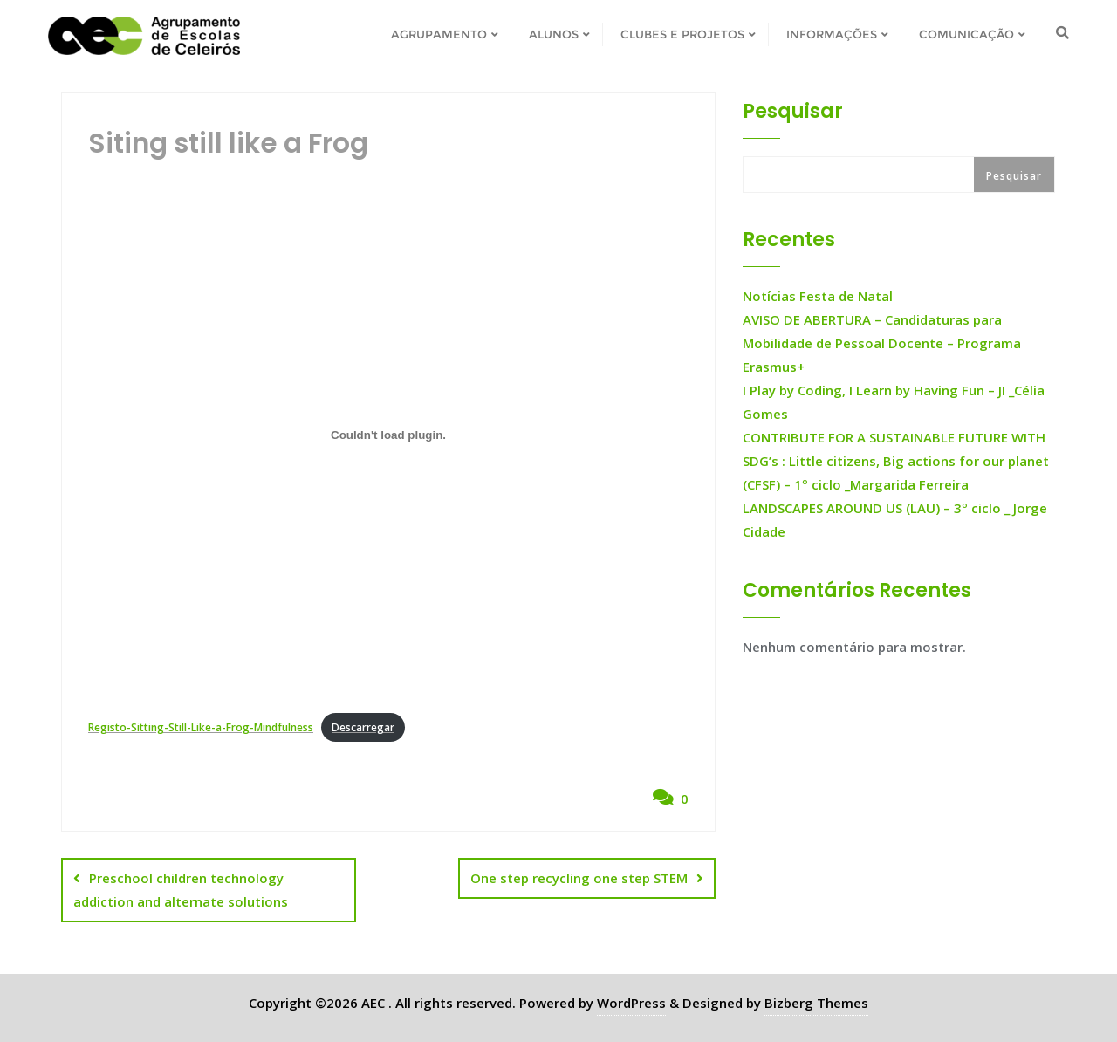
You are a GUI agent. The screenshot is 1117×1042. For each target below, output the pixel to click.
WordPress (631, 1002)
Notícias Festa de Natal (818, 296)
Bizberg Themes (816, 1002)
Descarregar (363, 727)
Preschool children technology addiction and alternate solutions (180, 889)
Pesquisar (793, 111)
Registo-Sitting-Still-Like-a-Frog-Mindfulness (200, 727)
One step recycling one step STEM (579, 878)
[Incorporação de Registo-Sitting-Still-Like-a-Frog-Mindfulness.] (388, 434)
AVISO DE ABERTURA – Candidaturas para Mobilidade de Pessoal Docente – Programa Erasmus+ (882, 343)
